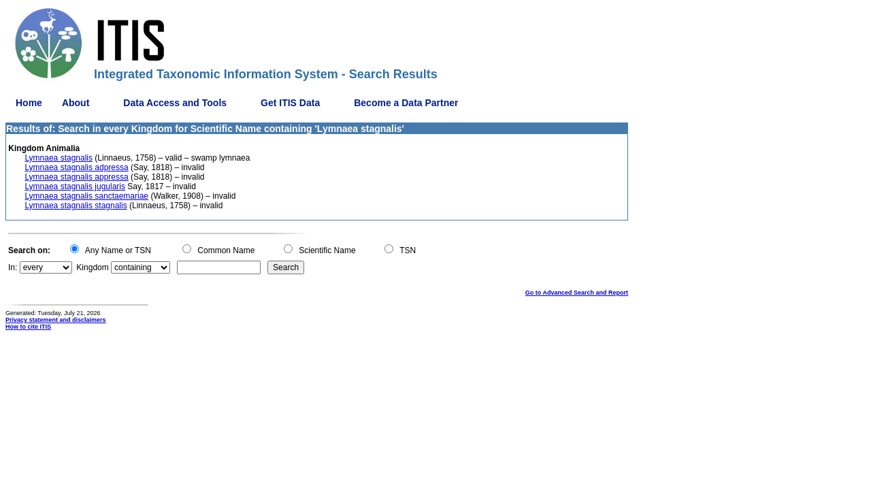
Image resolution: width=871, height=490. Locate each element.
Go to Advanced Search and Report (576, 292)
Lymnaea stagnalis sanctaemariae (86, 196)
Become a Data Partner (406, 102)
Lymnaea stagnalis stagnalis (75, 205)
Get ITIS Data (290, 102)
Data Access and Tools (175, 102)
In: (12, 267)
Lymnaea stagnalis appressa (76, 177)
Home (29, 102)
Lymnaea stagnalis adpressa (76, 167)
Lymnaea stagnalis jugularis (74, 186)
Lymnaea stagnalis (58, 158)
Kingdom (92, 267)
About (75, 102)
